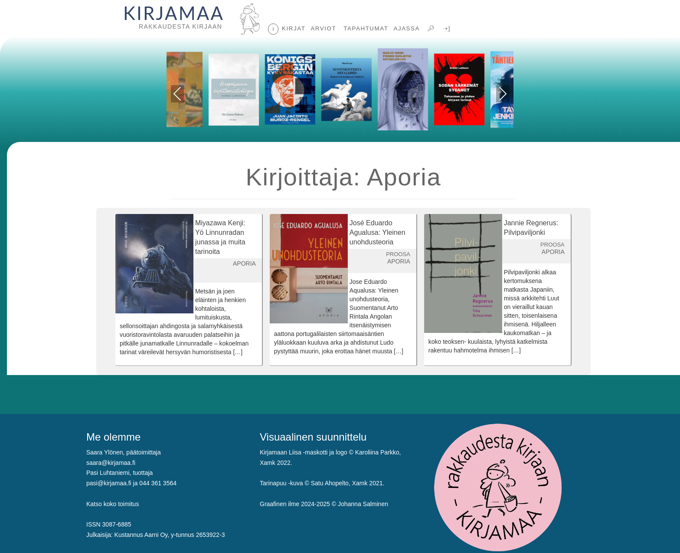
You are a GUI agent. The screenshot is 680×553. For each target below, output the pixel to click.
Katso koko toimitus (112, 503)
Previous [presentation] (177, 95)
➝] (446, 28)
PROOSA (398, 254)
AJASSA (406, 28)
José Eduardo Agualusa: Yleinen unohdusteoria (377, 232)
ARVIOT (323, 28)
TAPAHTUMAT (364, 28)
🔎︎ (430, 28)
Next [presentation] (503, 93)
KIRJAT (293, 28)
